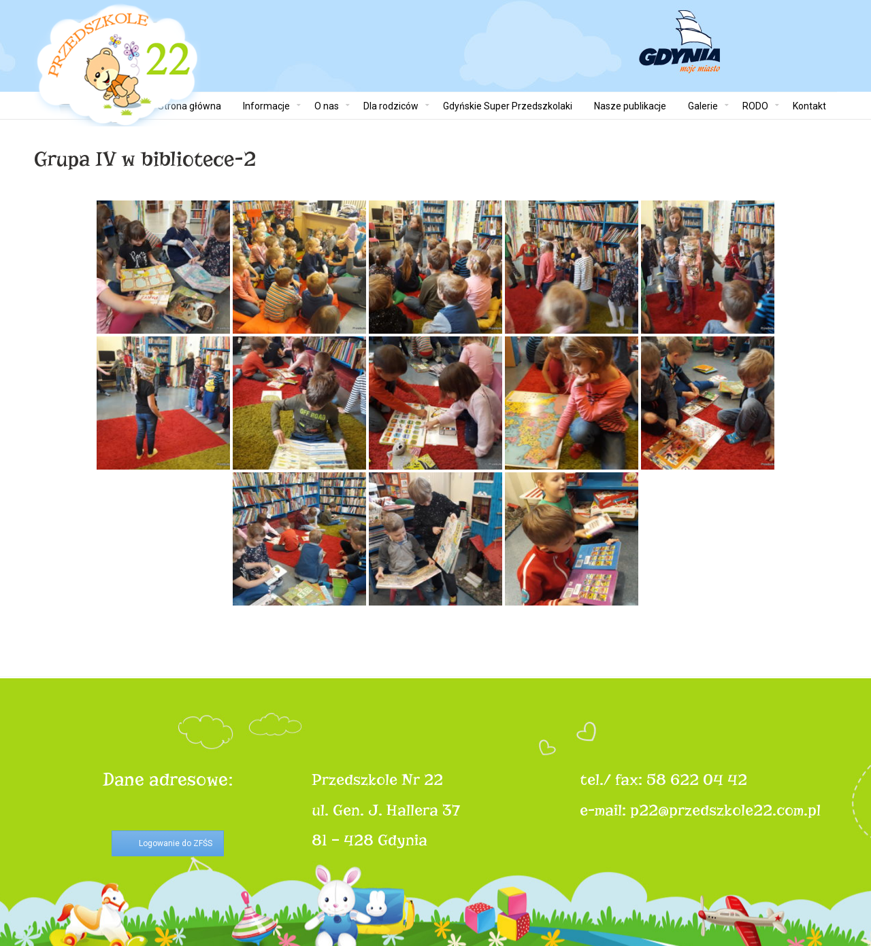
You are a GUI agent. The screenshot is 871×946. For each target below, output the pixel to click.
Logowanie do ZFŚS (175, 843)
